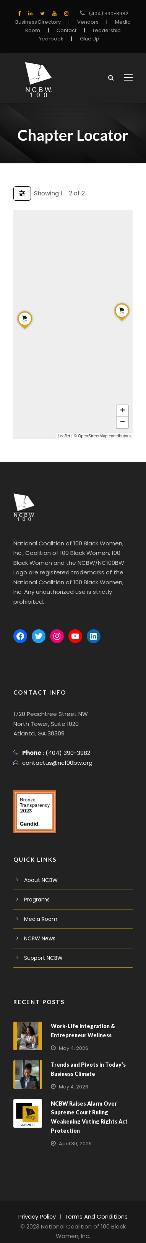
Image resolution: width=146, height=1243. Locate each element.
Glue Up (88, 39)
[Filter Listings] (22, 193)
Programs (35, 890)
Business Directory (40, 22)
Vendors (87, 22)
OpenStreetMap (93, 436)
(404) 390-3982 (108, 13)
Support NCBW (42, 948)
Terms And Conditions (95, 1207)
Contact (67, 30)
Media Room (39, 909)
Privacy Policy (40, 1207)
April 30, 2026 (74, 1134)
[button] (24, 328)
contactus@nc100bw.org (53, 753)
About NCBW (40, 870)
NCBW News (39, 929)
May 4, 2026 (72, 1038)
